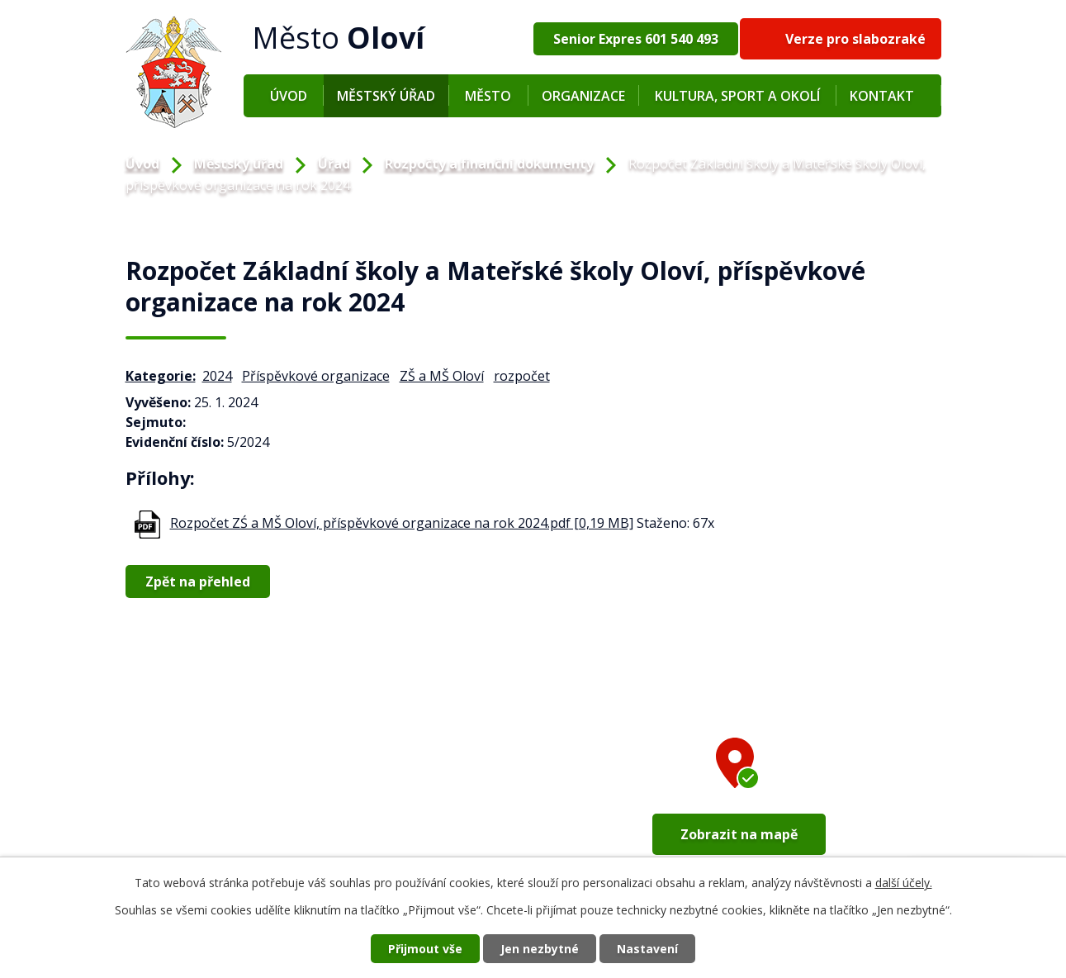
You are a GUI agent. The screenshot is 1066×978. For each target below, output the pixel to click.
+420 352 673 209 (201, 828)
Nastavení (647, 949)
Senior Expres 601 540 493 (635, 39)
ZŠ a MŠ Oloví (442, 376)
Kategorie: (161, 376)
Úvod (288, 96)
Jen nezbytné (539, 949)
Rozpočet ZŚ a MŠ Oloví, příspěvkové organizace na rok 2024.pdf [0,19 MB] (401, 523)
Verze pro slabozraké (855, 39)
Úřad (334, 163)
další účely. (903, 882)
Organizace (583, 96)
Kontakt (882, 96)
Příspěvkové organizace (316, 376)
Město (488, 96)
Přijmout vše (425, 949)
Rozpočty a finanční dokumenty (489, 163)
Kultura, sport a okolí (737, 96)
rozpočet (522, 376)
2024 (217, 376)
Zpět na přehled (197, 581)
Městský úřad (386, 96)
